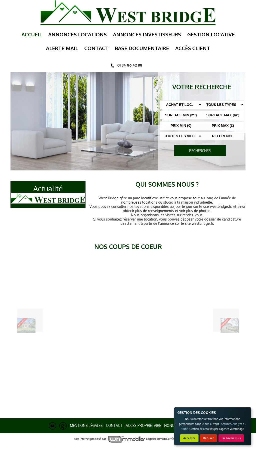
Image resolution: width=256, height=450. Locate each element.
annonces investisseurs (147, 34)
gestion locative (211, 34)
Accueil (32, 34)
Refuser (208, 438)
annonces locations (77, 34)
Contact (114, 425)
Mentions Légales (86, 425)
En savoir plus (231, 438)
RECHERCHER (200, 151)
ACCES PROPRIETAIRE (143, 425)
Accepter (189, 438)
